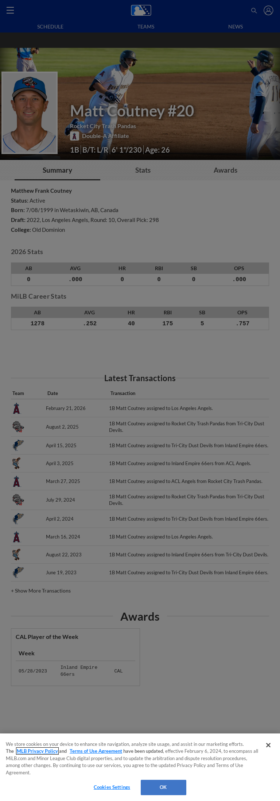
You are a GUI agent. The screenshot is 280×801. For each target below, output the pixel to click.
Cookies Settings (112, 787)
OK (163, 787)
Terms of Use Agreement (96, 751)
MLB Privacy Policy (37, 751)
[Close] (268, 745)
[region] (140, 767)
